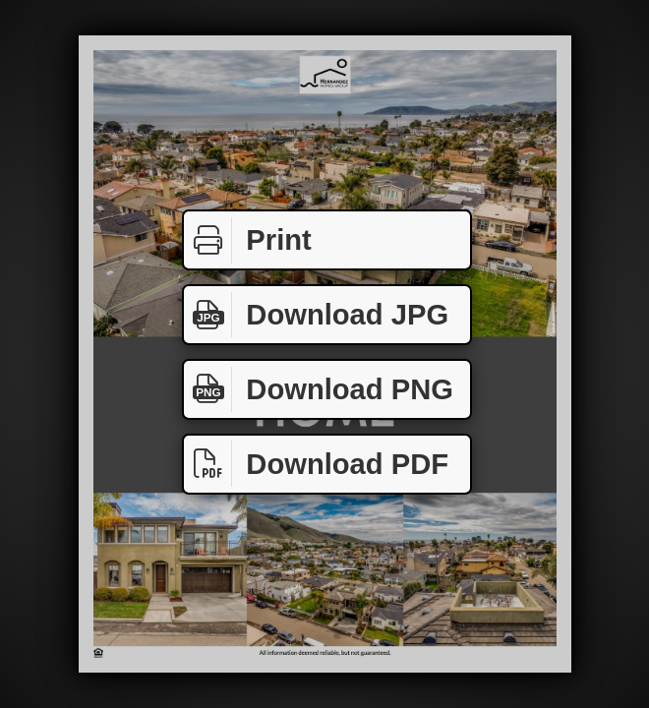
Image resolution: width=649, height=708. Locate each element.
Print (248, 240)
